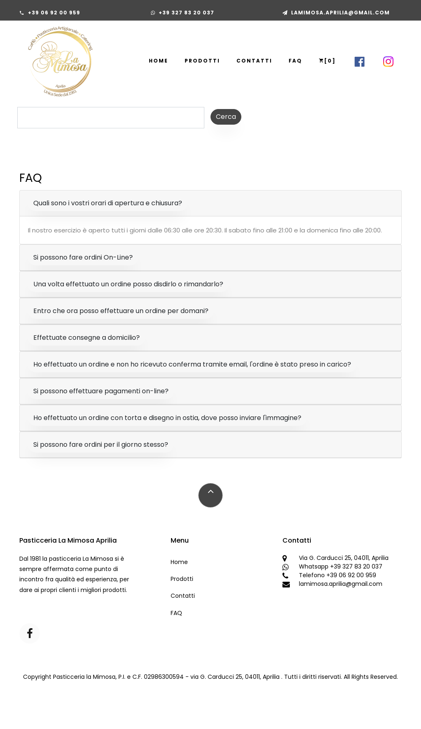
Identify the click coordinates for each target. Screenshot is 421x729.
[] (327, 60)
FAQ (295, 60)
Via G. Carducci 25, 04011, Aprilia (344, 558)
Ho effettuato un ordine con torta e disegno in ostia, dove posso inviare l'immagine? (167, 418)
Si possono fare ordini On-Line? (83, 257)
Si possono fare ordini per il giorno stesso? (100, 444)
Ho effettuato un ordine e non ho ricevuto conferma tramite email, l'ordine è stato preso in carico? (192, 364)
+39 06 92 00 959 (54, 12)
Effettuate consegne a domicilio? (86, 337)
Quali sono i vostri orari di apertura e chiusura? (107, 203)
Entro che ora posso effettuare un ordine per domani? (120, 311)
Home (158, 60)
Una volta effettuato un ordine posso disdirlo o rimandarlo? (128, 284)
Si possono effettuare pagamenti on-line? (101, 391)
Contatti (254, 60)
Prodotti (202, 60)
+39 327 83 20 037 (186, 12)
